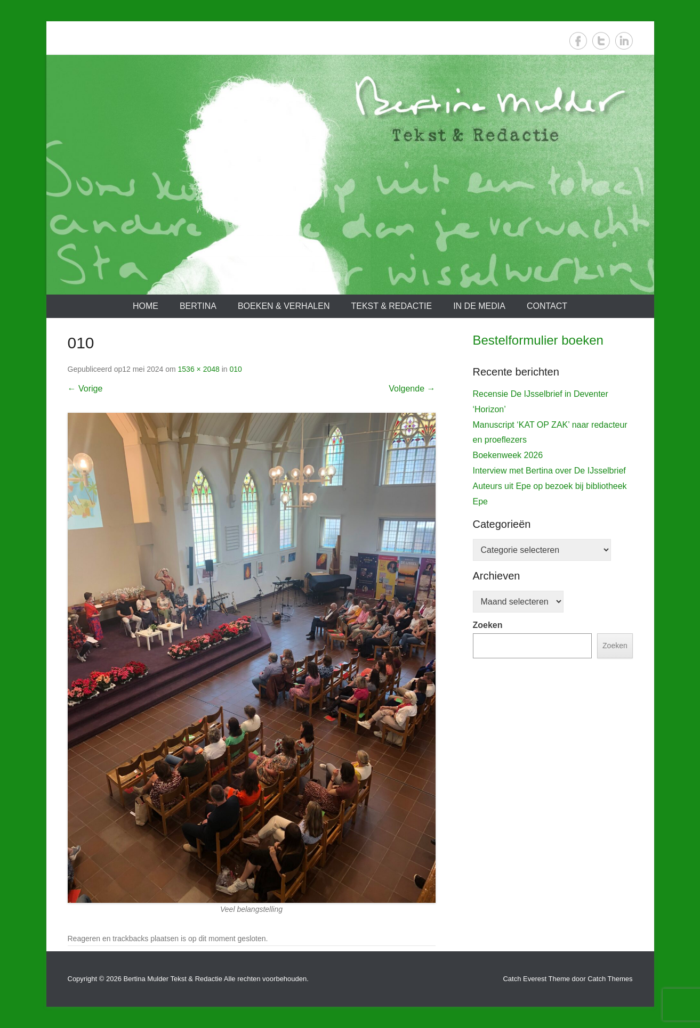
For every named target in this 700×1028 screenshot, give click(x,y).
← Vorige (85, 388)
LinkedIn (624, 41)
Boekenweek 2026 (508, 668)
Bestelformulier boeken (538, 340)
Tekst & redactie (391, 306)
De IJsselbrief (504, 561)
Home (145, 306)
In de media (479, 306)
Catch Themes (610, 979)
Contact (547, 306)
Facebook (578, 41)
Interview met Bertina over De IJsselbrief (549, 683)
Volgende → (412, 388)
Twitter (601, 41)
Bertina (198, 306)
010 (235, 369)
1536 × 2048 (199, 369)
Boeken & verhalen (284, 306)
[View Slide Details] (553, 463)
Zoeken (488, 838)
